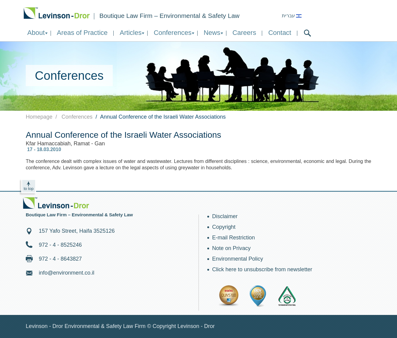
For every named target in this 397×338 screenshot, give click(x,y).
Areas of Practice (82, 32)
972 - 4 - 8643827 (60, 259)
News (212, 32)
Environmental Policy (237, 259)
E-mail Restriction (233, 238)
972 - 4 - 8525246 (60, 245)
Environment (56, 12)
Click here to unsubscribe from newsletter (262, 269)
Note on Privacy (231, 248)
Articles (131, 32)
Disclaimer (225, 216)
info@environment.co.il (66, 273)
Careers (244, 32)
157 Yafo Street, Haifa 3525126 (77, 231)
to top (29, 188)
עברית (292, 15)
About (36, 32)
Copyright (223, 227)
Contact (279, 32)
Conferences (173, 32)
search (307, 33)
